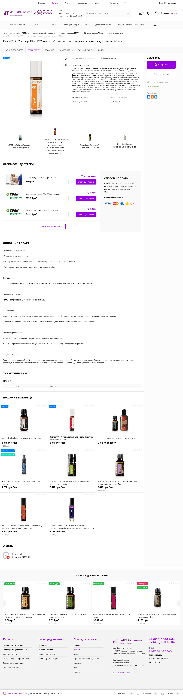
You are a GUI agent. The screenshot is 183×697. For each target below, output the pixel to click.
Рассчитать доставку (157, 82)
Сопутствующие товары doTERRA (16, 659)
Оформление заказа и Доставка (89, 3)
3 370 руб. (72, 489)
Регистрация (170, 3)
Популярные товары (46, 650)
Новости (77, 672)
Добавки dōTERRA (10, 654)
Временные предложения (13, 663)
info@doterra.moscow (160, 650)
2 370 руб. (72, 444)
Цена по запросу (120, 444)
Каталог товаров (16, 24)
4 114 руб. (72, 533)
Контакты (114, 3)
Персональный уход (11, 667)
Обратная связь (12, 693)
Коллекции (42, 645)
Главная (41, 3)
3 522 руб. (24, 533)
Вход (161, 3)
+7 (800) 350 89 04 (33, 693)
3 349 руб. (24, 444)
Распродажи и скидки (46, 654)
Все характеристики (118, 97)
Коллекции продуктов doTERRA (15, 650)
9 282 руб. (113, 621)
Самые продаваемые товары (91, 575)
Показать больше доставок (51, 226)
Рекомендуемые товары (48, 659)
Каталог (55, 3)
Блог (75, 667)
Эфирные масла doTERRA (13, 645)
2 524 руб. (69, 621)
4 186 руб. (158, 621)
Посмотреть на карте (121, 672)
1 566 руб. (25, 621)
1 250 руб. (24, 489)
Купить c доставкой (86, 182)
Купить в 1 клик (161, 74)
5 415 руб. (120, 489)
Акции (67, 3)
